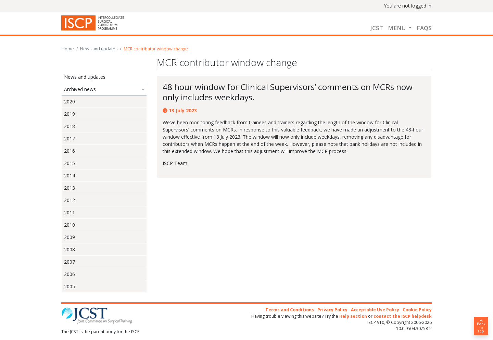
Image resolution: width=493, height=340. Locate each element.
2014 (69, 175)
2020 (69, 101)
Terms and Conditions (289, 310)
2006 (69, 274)
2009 (69, 237)
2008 (69, 249)
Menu (397, 28)
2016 (69, 151)
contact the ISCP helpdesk (403, 316)
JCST (376, 28)
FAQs (424, 28)
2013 (69, 188)
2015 (69, 163)
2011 (69, 212)
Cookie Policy (417, 310)
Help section (353, 316)
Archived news (80, 89)
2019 (69, 114)
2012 (69, 200)
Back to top (481, 326)
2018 (69, 126)
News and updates (98, 49)
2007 (69, 262)
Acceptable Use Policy (375, 310)
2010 (69, 225)
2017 (69, 138)
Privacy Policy (332, 310)
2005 (69, 286)
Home (68, 49)
